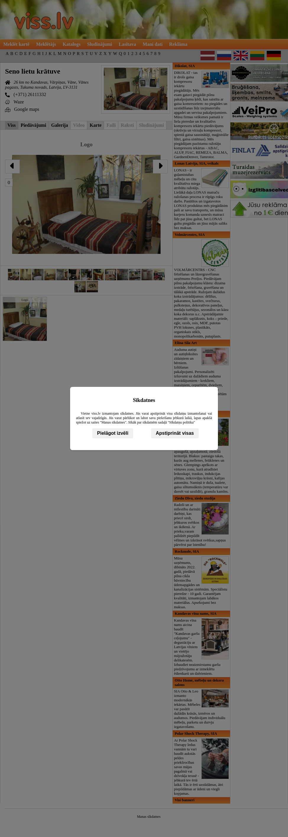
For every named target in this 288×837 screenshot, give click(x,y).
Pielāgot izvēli (112, 433)
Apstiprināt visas (175, 433)
